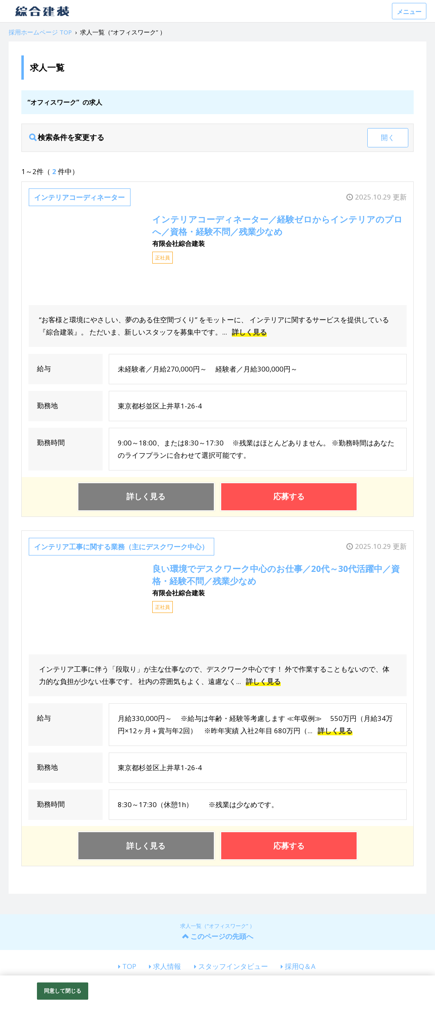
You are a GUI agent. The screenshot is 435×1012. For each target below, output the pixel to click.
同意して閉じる (63, 990)
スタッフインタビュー (233, 966)
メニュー (409, 11)
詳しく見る (249, 332)
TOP (129, 966)
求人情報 (167, 966)
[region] (217, 993)
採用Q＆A (300, 966)
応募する (288, 496)
